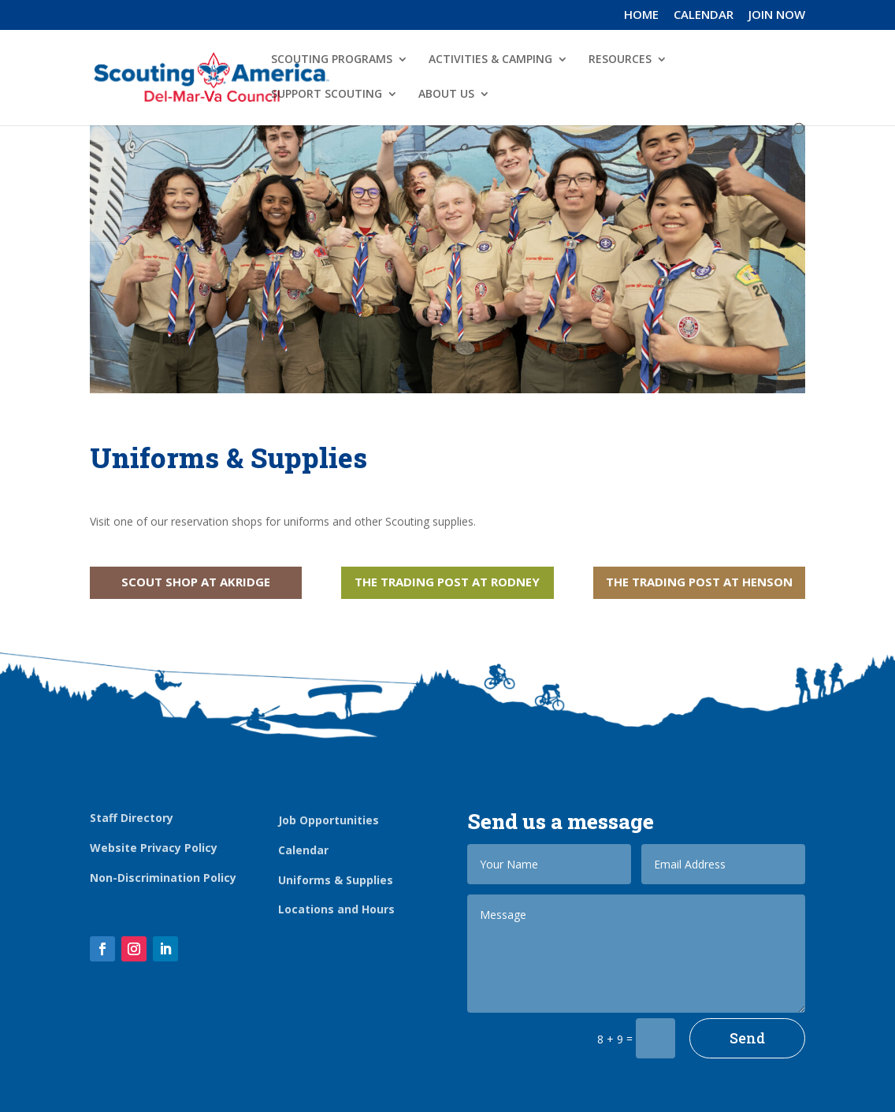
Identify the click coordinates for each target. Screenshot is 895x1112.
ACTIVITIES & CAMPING (490, 60)
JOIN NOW (776, 15)
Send (747, 1037)
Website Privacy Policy (153, 847)
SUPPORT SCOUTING (326, 94)
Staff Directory (131, 817)
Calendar (303, 849)
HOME (641, 15)
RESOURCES (620, 60)
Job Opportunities (328, 820)
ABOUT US (446, 94)
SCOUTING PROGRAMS (331, 60)
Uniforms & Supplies (335, 879)
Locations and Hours (336, 909)
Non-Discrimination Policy (163, 877)
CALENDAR (703, 15)
